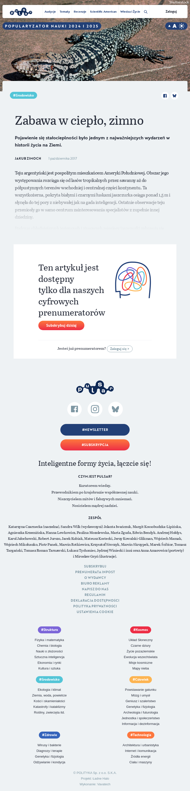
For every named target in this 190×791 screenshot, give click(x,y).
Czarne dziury (140, 645)
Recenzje (80, 11)
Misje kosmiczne (140, 663)
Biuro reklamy (95, 583)
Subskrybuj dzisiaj (61, 325)
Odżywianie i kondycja (49, 762)
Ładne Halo (101, 778)
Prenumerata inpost (95, 571)
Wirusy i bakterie (49, 745)
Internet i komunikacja (140, 751)
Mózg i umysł (140, 695)
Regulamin (95, 594)
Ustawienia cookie (95, 611)
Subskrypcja (96, 444)
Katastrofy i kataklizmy (49, 707)
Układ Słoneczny (141, 640)
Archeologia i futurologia (140, 712)
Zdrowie (51, 734)
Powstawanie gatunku (140, 690)
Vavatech (103, 784)
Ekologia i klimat (49, 690)
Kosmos (142, 629)
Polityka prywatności (95, 606)
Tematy (65, 11)
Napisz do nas (95, 589)
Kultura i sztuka (49, 668)
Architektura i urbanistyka (141, 745)
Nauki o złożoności (49, 651)
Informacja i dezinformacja (141, 724)
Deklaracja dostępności (95, 600)
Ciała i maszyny (140, 762)
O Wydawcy (95, 577)
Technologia (142, 734)
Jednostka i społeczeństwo (140, 718)
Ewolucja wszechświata (141, 657)
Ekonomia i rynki (49, 663)
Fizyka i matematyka (49, 640)
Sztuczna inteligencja (49, 657)
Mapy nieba (140, 668)
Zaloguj (171, 11)
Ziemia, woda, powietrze (49, 695)
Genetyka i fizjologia (140, 707)
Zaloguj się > (119, 348)
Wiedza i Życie (130, 11)
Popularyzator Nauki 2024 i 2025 (52, 26)
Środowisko (25, 95)
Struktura (51, 629)
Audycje (50, 11)
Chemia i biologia (49, 645)
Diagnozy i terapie (49, 751)
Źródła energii (141, 756)
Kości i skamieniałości (49, 701)
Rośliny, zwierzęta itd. (49, 712)
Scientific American (103, 11)
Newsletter (96, 429)
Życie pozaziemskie (141, 651)
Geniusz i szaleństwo (140, 701)
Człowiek (142, 679)
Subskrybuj (95, 566)
